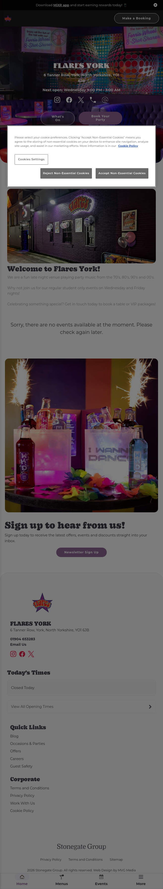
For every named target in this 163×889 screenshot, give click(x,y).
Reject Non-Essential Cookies (66, 173)
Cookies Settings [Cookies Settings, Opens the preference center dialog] (31, 159)
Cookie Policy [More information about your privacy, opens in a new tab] (128, 146)
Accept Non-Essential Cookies (122, 173)
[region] (81, 156)
